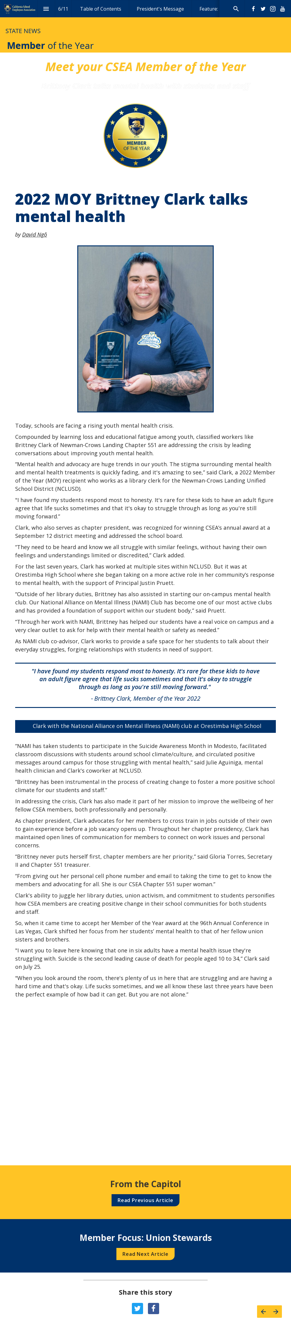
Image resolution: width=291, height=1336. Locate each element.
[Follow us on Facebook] (253, 9)
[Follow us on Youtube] (282, 9)
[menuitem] (100, 8)
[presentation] (145, 26)
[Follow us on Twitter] (263, 9)
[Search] (236, 8)
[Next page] (275, 1311)
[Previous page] (263, 1311)
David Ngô (34, 234)
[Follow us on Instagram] (273, 9)
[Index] (46, 8)
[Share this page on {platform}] (137, 1308)
